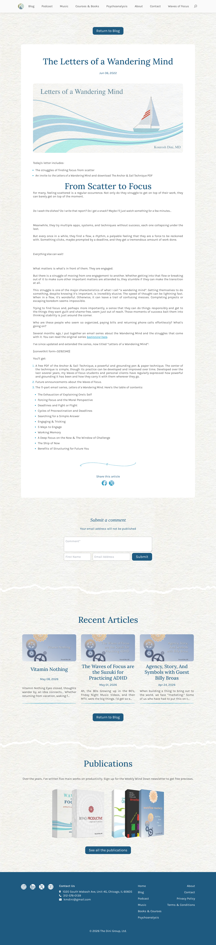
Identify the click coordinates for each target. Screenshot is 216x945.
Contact (155, 6)
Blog (31, 6)
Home (142, 886)
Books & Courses (150, 911)
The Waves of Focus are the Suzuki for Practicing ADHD (108, 672)
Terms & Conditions (181, 905)
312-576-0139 (72, 895)
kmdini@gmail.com (77, 899)
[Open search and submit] (195, 6)
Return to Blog (108, 31)
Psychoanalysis (117, 6)
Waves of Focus (178, 6)
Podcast (47, 6)
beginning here (97, 337)
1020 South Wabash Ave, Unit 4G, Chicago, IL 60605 (97, 891)
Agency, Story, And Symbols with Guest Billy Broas (167, 672)
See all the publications (108, 850)
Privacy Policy (186, 898)
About (139, 6)
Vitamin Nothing (49, 669)
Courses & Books (87, 6)
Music (64, 6)
